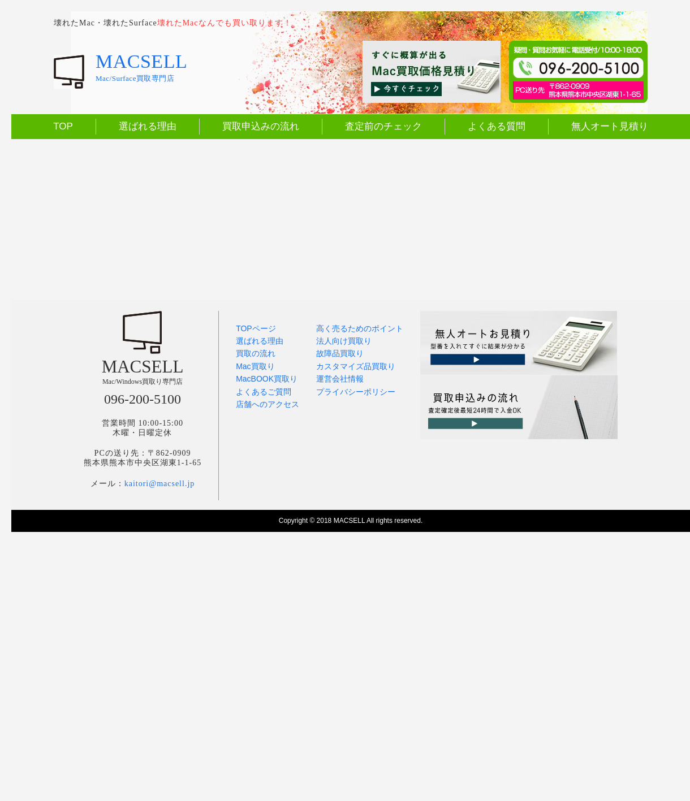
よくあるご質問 (263, 391)
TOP (63, 126)
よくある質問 (496, 126)
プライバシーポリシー (355, 391)
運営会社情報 (340, 378)
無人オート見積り (609, 126)
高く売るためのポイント (359, 328)
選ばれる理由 (147, 126)
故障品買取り (340, 353)
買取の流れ (255, 353)
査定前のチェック (383, 126)
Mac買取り (255, 366)
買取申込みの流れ (260, 126)
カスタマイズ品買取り (355, 366)
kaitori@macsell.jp (159, 483)
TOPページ (256, 328)
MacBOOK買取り (266, 378)
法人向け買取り (344, 340)
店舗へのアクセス (267, 404)
